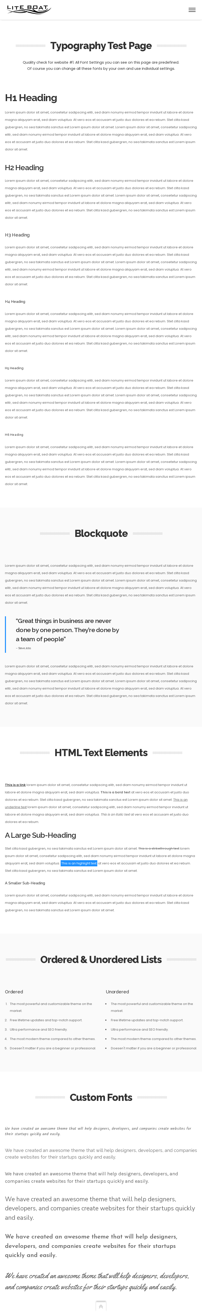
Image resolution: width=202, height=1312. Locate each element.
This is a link (15, 785)
